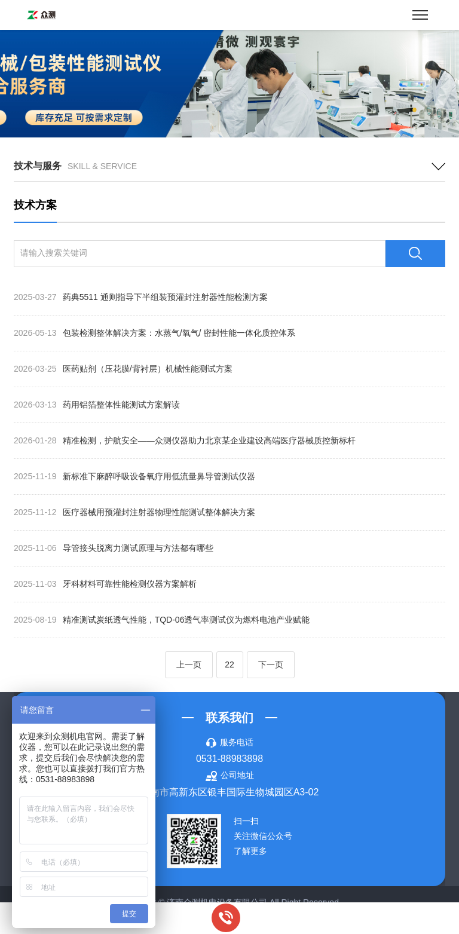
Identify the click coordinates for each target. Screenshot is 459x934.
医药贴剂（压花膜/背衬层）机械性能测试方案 (123, 368)
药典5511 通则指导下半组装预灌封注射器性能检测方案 (141, 297)
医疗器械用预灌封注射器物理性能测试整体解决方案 (134, 512)
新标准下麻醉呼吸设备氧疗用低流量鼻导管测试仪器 (134, 476)
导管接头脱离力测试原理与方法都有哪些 (113, 548)
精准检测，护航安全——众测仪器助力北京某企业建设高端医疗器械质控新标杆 (185, 440)
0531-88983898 (229, 759)
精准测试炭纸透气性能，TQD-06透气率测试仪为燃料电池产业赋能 (162, 619)
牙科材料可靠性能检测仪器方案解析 (105, 584)
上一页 (188, 664)
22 (229, 664)
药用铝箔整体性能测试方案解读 (97, 404)
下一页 (270, 664)
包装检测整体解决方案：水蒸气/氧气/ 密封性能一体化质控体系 (154, 333)
